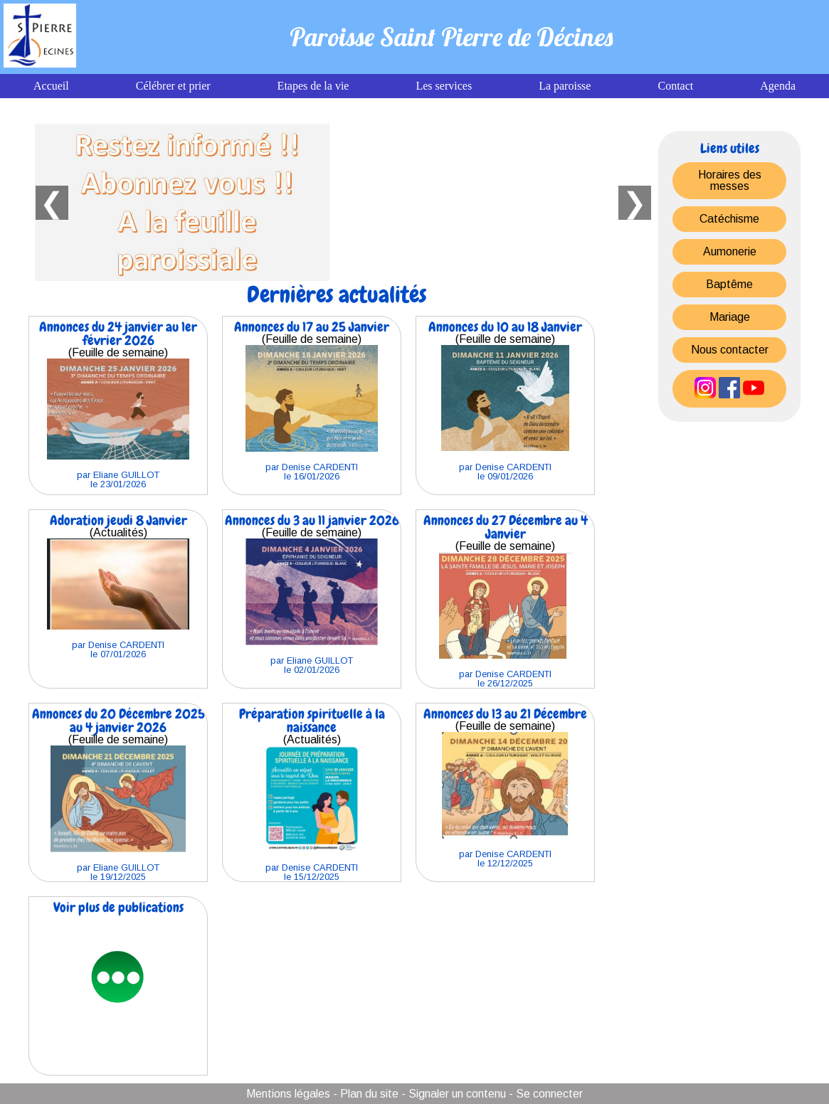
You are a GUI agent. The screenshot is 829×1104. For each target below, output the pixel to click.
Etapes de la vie (313, 86)
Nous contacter (730, 350)
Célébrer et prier (173, 86)
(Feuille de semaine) (118, 403)
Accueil (51, 86)
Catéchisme (729, 219)
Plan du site (369, 1094)
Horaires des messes (729, 180)
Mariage (729, 317)
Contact (675, 86)
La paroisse (565, 86)
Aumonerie (729, 251)
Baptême (729, 284)
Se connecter (549, 1094)
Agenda (778, 86)
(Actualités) (118, 585)
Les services (444, 86)
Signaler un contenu (457, 1094)
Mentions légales (288, 1094)
